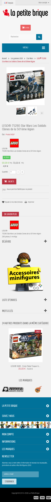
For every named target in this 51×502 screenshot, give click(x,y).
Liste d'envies (9, 300)
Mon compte (8, 434)
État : (3, 135)
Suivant (42, 113)
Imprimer (31, 202)
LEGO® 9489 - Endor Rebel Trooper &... (25, 366)
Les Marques (25, 380)
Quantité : (5, 172)
